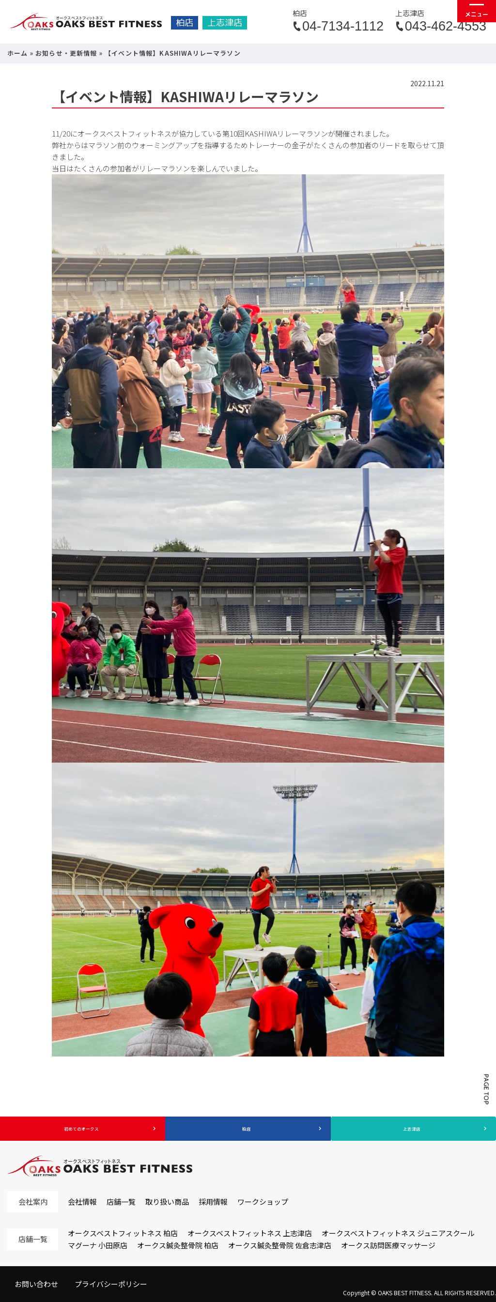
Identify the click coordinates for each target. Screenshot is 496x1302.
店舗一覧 (121, 1201)
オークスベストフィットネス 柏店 (123, 1233)
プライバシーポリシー (111, 1284)
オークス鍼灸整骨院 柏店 (177, 1245)
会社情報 (82, 1201)
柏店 (184, 22)
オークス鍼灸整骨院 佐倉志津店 (279, 1245)
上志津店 (224, 22)
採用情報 (213, 1201)
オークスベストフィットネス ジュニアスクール (398, 1233)
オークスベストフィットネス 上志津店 (249, 1233)
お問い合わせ (36, 1284)
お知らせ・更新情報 (66, 53)
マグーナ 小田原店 (97, 1245)
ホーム (17, 53)
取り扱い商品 (167, 1201)
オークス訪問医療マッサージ (388, 1245)
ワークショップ (262, 1201)
